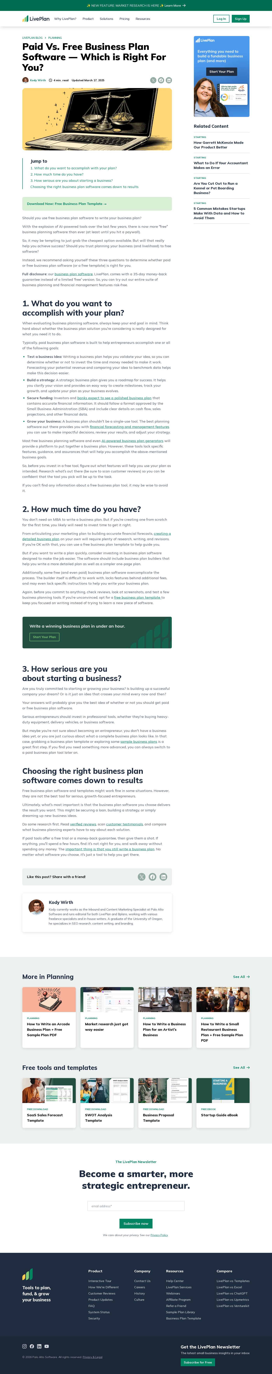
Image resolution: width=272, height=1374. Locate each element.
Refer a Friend (176, 1306)
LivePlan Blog (32, 38)
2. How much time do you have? (57, 174)
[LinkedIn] (39, 1347)
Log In (221, 19)
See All (239, 976)
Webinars (173, 1293)
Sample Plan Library (180, 1312)
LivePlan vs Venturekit (233, 1306)
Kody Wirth (34, 80)
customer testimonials (124, 824)
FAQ (91, 1306)
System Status (99, 1312)
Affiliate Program (178, 1300)
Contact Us (142, 1281)
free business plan (129, 597)
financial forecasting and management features (129, 426)
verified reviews (83, 824)
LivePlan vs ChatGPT (232, 1293)
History (139, 1293)
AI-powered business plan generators (132, 441)
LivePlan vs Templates (233, 1281)
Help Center (175, 1281)
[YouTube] (46, 1347)
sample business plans (138, 741)
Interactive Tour (99, 1281)
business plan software (74, 274)
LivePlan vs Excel (229, 1287)
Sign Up (241, 19)
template (152, 597)
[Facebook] (32, 1347)
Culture (139, 1300)
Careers (139, 1287)
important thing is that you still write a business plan (109, 849)
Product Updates (100, 1300)
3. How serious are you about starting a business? (72, 180)
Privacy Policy (159, 1235)
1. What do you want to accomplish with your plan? (74, 168)
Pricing (124, 19)
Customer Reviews (101, 1293)
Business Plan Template (183, 1318)
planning (55, 38)
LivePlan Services (179, 1287)
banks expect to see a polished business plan (114, 398)
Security (94, 1318)
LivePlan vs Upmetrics (233, 1300)
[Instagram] (24, 1347)
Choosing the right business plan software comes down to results (85, 186)
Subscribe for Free (198, 1362)
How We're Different (103, 1287)
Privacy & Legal (92, 1357)
